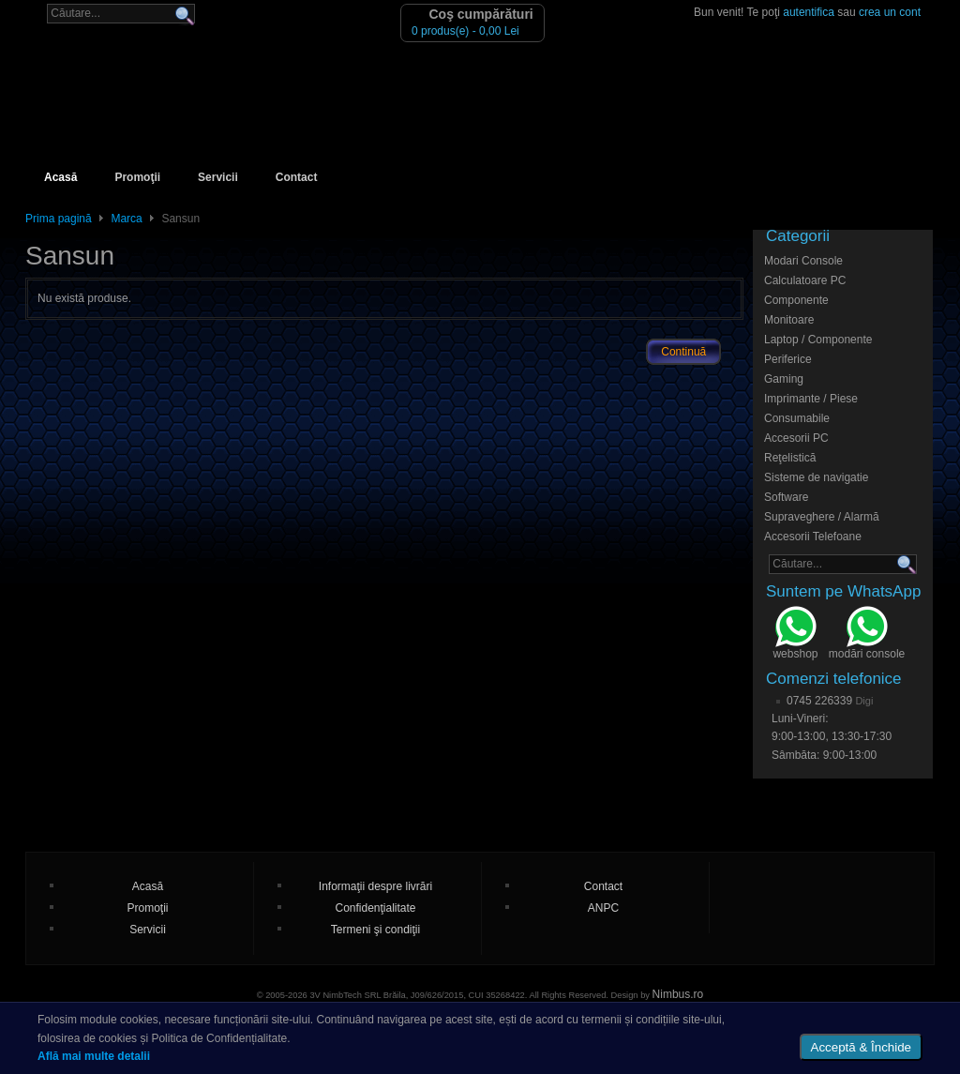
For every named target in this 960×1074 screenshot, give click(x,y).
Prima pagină (58, 218)
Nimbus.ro (678, 994)
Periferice (788, 359)
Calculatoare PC (805, 280)
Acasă (60, 177)
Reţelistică (790, 457)
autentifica (808, 12)
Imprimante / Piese (811, 398)
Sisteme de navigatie (816, 477)
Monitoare (789, 319)
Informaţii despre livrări (375, 886)
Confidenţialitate (375, 908)
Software (786, 497)
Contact (297, 177)
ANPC (603, 908)
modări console (867, 635)
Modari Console (803, 260)
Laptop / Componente (818, 339)
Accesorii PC (796, 438)
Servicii (218, 177)
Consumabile (797, 418)
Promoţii (137, 177)
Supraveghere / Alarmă (821, 516)
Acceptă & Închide (861, 1047)
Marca (126, 218)
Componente (796, 300)
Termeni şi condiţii (375, 929)
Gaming (783, 379)
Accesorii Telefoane (813, 536)
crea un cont (890, 12)
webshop (795, 635)
